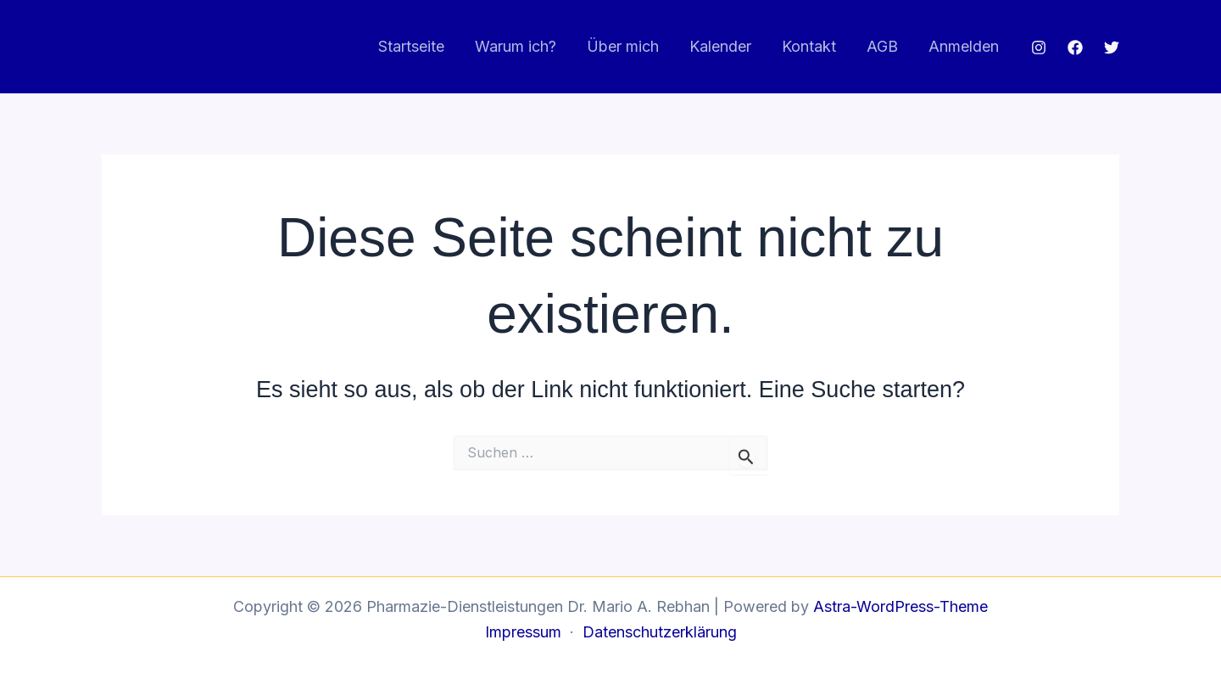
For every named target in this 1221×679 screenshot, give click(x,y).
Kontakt (809, 46)
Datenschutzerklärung (660, 632)
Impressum (523, 632)
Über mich (623, 46)
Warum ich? (515, 46)
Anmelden (963, 46)
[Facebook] (1075, 47)
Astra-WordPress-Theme (900, 606)
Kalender (720, 46)
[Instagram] (1038, 47)
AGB (882, 46)
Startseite (411, 46)
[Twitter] (1111, 47)
